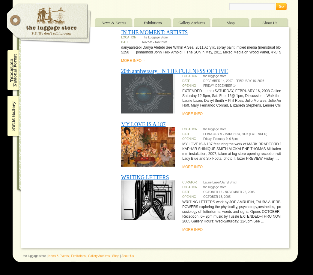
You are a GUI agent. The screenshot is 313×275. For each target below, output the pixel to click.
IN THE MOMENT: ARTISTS (154, 32)
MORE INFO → (133, 61)
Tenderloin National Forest (12, 70)
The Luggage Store (49, 23)
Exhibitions (153, 22)
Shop (231, 22)
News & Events (114, 22)
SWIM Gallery (12, 115)
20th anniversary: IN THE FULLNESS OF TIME (174, 71)
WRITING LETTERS (145, 177)
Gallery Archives (191, 22)
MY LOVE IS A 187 (143, 124)
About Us (269, 22)
